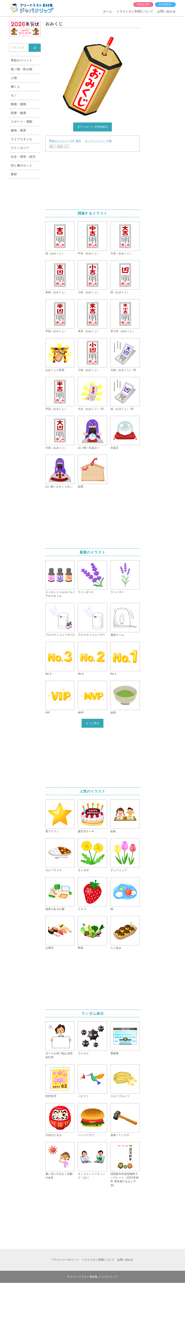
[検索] (35, 48)
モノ (87, 141)
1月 (72, 141)
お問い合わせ (166, 11)
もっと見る (92, 723)
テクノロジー (20, 148)
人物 (14, 78)
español (165, 4)
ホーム (107, 11)
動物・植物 (18, 104)
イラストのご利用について (134, 11)
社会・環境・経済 (23, 156)
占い (52, 146)
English (143, 4)
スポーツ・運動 (21, 121)
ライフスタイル (21, 139)
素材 (14, 174)
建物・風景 (18, 130)
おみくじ (63, 146)
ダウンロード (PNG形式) (92, 126)
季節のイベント (58, 141)
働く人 (15, 86)
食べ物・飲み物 (21, 69)
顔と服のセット (21, 165)
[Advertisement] (92, 179)
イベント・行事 (102, 141)
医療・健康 (18, 113)
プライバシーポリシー (65, 1259)
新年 (78, 141)
